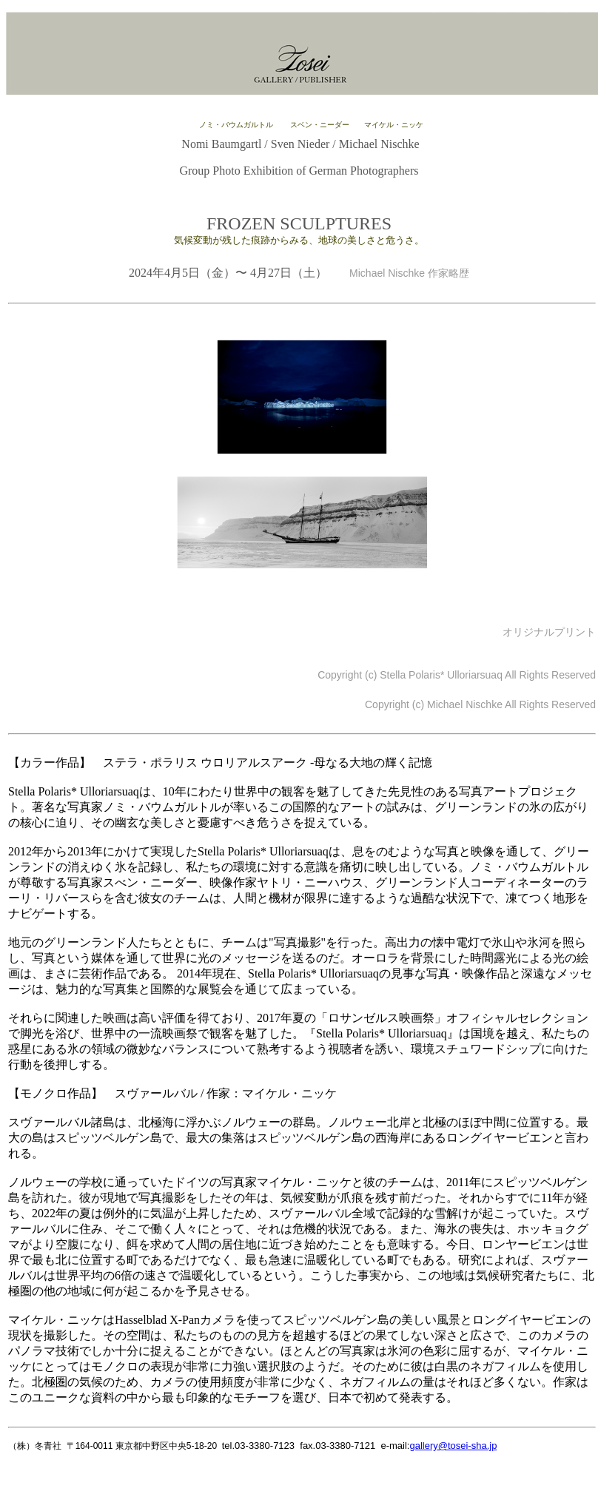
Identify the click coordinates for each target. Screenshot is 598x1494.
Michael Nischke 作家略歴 (404, 273)
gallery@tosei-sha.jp (453, 1445)
